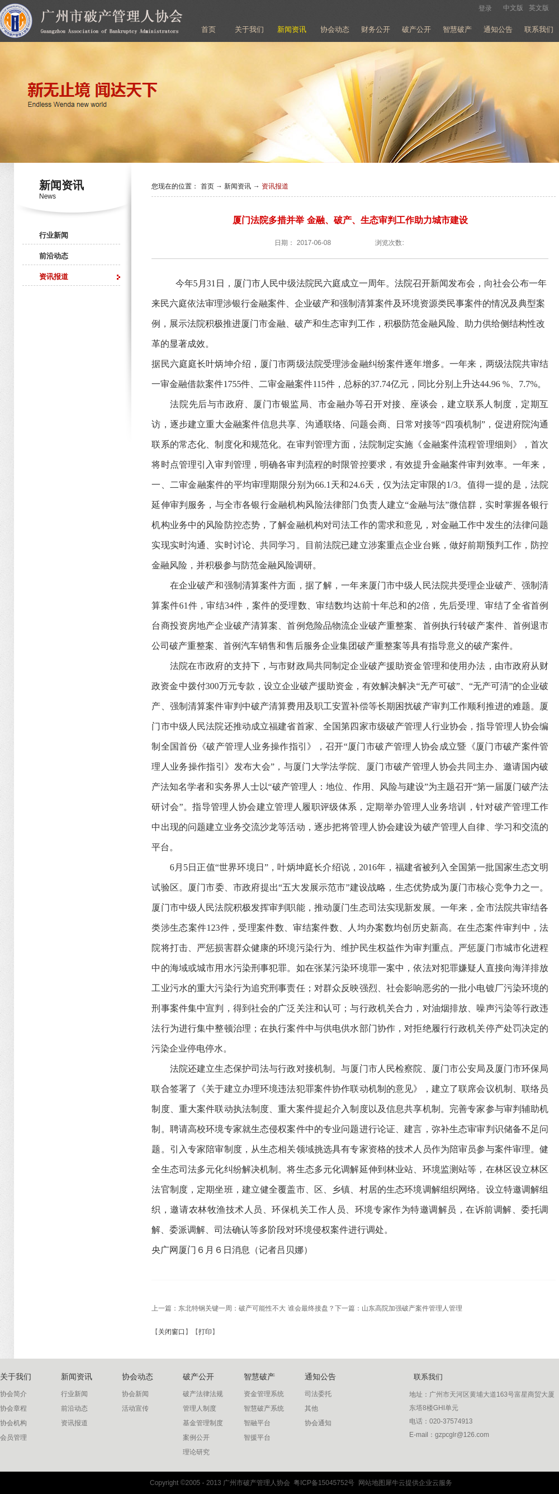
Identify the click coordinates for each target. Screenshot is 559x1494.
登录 (485, 8)
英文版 (539, 8)
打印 (205, 1332)
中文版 (513, 8)
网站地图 (369, 1483)
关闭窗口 (171, 1332)
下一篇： (398, 1308)
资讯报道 (275, 186)
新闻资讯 (237, 186)
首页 (208, 29)
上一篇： (242, 1308)
